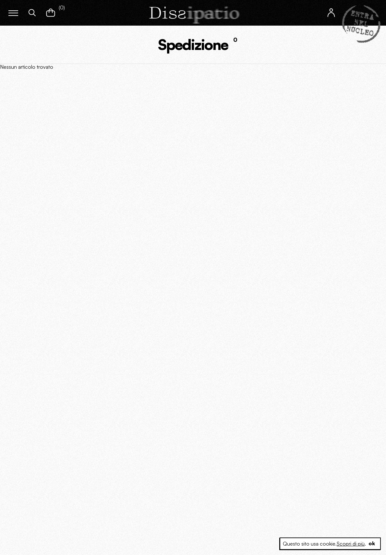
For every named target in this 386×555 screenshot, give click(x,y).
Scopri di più (350, 544)
